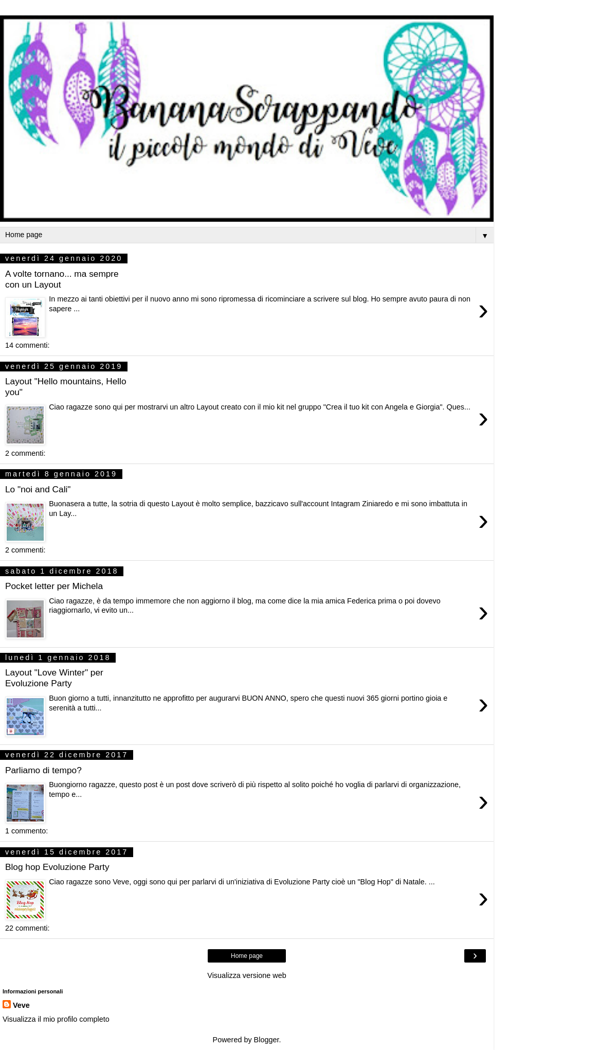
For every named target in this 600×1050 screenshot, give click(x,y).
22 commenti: (27, 928)
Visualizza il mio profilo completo (56, 1019)
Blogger (266, 1040)
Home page (247, 955)
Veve (21, 1005)
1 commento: (26, 831)
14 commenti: (27, 345)
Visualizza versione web (246, 975)
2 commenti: (25, 453)
